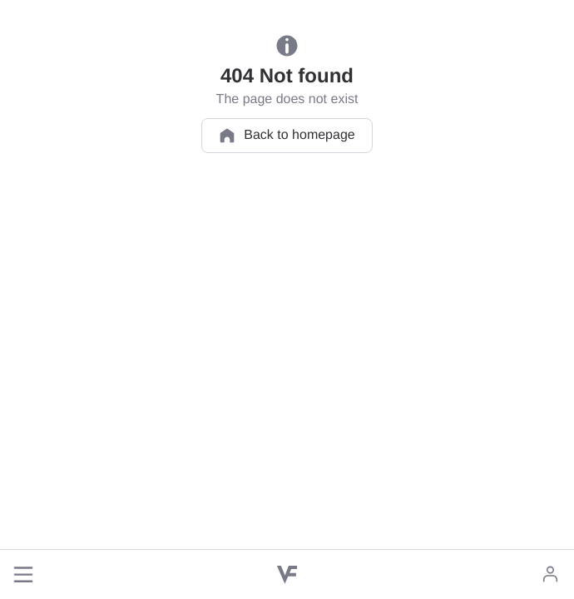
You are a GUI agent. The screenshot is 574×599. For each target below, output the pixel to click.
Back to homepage (286, 135)
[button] (23, 575)
